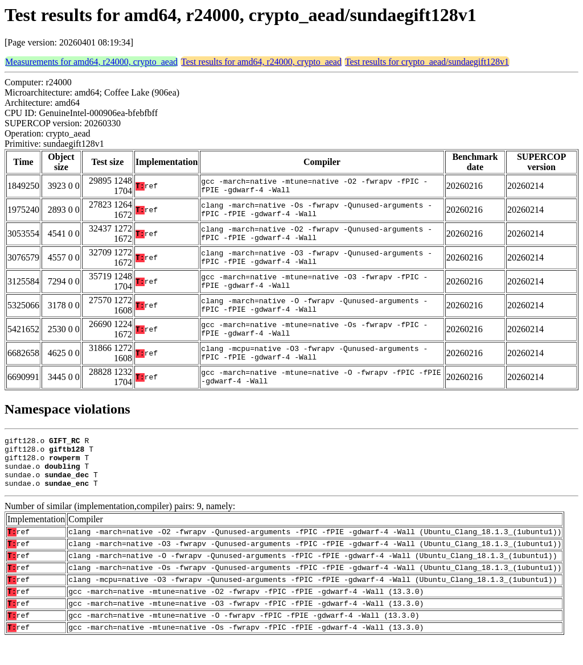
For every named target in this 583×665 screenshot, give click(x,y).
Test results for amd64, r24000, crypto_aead (261, 62)
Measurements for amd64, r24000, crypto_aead (91, 62)
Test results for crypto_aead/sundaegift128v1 (427, 62)
